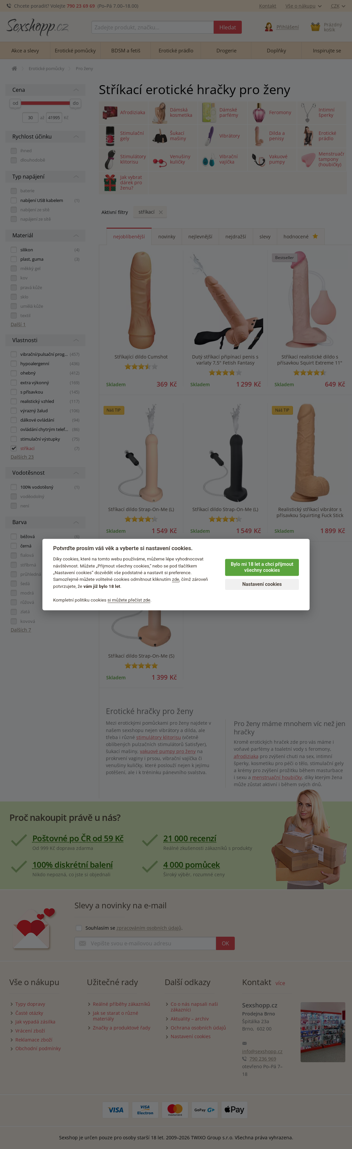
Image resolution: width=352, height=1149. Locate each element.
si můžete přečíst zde (129, 600)
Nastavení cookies (262, 584)
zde (175, 579)
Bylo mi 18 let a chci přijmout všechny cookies (262, 567)
